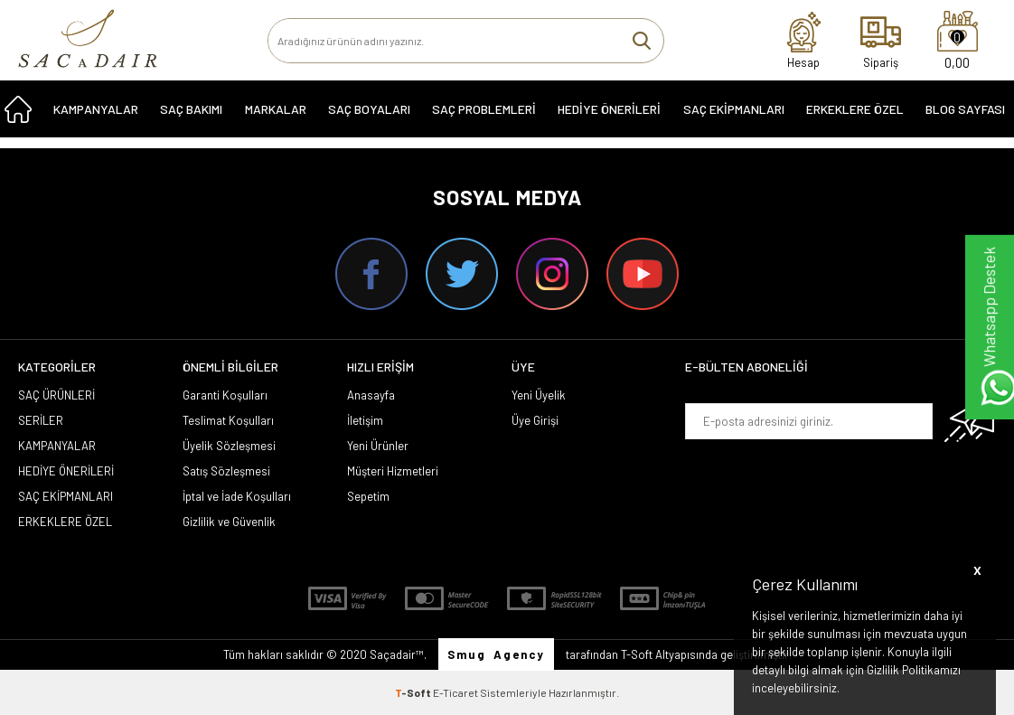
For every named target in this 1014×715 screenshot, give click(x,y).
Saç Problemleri (484, 119)
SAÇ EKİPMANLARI (733, 119)
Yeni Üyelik (539, 395)
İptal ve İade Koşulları (237, 496)
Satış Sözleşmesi (226, 471)
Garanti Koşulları (225, 395)
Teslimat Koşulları (228, 420)
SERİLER (40, 420)
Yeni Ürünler (377, 445)
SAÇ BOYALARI (369, 119)
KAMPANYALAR (95, 119)
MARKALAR (275, 119)
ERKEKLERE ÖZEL (855, 119)
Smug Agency (496, 654)
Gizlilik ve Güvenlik (229, 521)
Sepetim (368, 496)
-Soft (414, 692)
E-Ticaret (455, 692)
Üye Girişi (535, 420)
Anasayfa (371, 395)
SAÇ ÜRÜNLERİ (56, 395)
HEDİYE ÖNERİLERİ (609, 119)
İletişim (365, 420)
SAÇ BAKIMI (191, 119)
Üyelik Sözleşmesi (229, 445)
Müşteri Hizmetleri (392, 471)
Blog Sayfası (965, 119)
